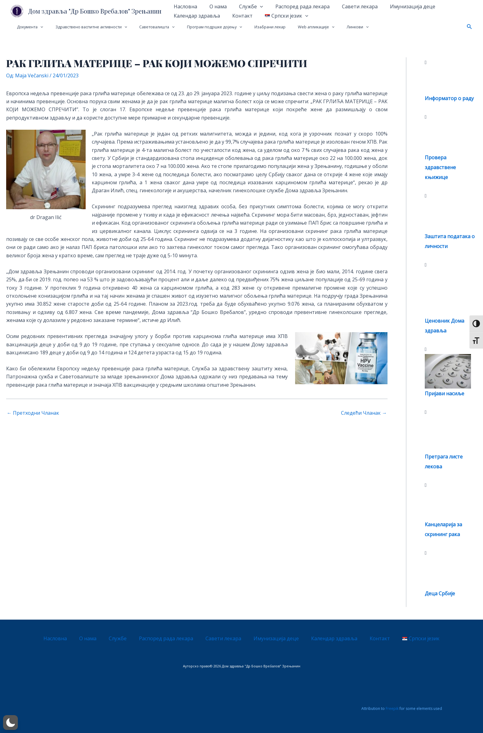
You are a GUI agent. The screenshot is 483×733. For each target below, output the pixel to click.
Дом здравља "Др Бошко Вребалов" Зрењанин (94, 11)
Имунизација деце (399, 6)
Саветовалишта (146, 26)
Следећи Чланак (364, 412)
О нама (214, 6)
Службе (245, 6)
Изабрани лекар (250, 27)
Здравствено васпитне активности (84, 26)
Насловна (184, 6)
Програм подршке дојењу (199, 26)
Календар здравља (195, 15)
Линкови (329, 26)
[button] (469, 27)
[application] (254, 6)
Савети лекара (349, 6)
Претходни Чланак (33, 412)
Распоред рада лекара (294, 6)
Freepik (392, 708)
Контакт (239, 15)
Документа (28, 26)
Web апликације (291, 26)
